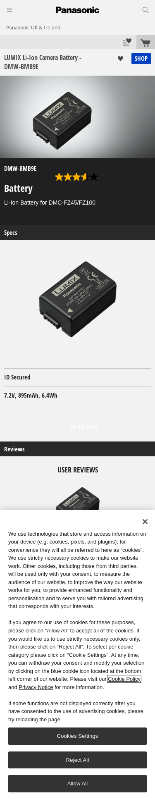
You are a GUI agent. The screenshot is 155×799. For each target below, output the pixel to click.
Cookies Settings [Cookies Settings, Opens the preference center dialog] (77, 736)
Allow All (77, 783)
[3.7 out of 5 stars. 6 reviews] (77, 177)
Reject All (77, 760)
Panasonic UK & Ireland (33, 27)
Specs (10, 232)
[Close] (145, 522)
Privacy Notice (36, 687)
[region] (77, 654)
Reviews (14, 449)
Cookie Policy (124, 679)
